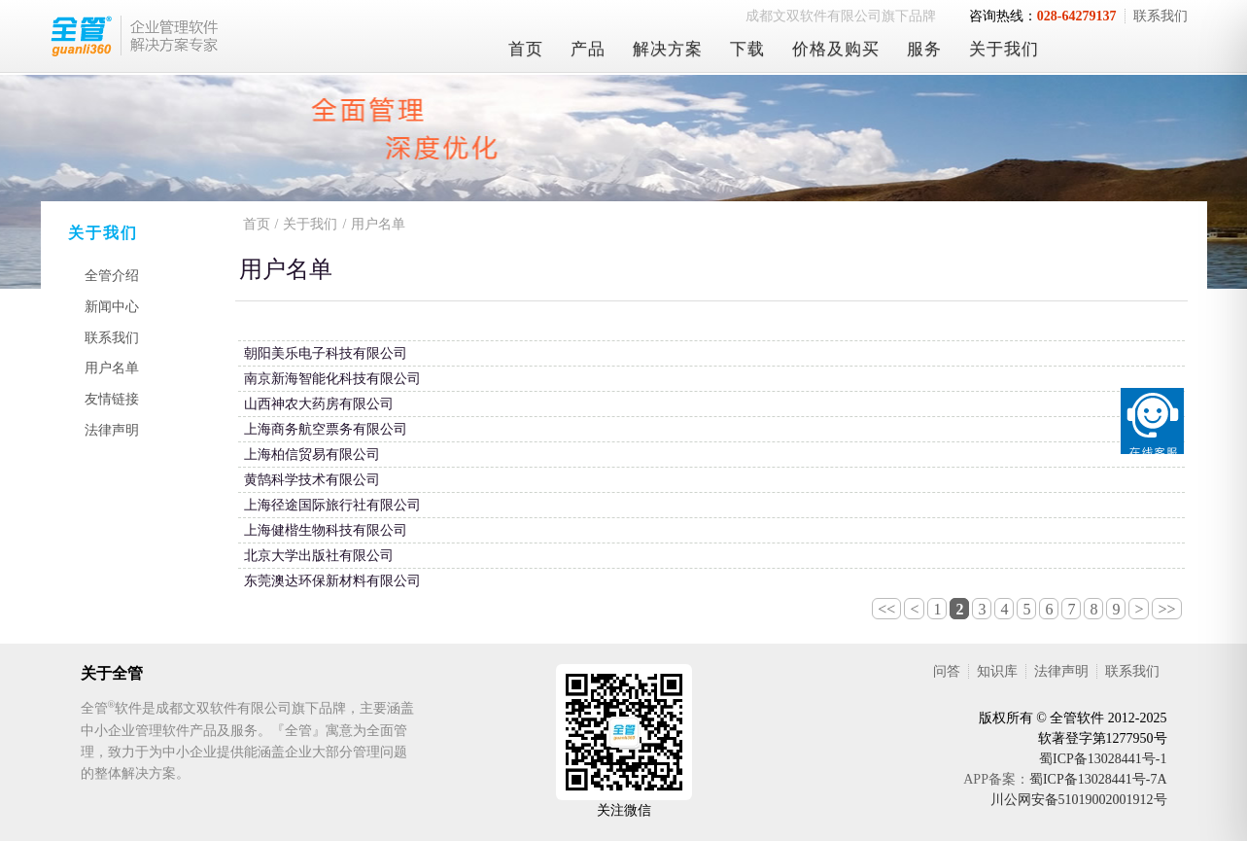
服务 (924, 49)
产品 (588, 49)
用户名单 (112, 368)
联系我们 (1160, 16)
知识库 (997, 671)
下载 (747, 49)
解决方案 (668, 49)
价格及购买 (836, 49)
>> (1166, 609)
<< (886, 609)
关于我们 (1004, 49)
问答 (946, 671)
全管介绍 (112, 275)
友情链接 (112, 399)
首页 (525, 49)
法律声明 (112, 430)
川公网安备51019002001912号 (1078, 799)
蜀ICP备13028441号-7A (1098, 779)
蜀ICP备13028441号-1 (1102, 759)
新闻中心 (112, 306)
